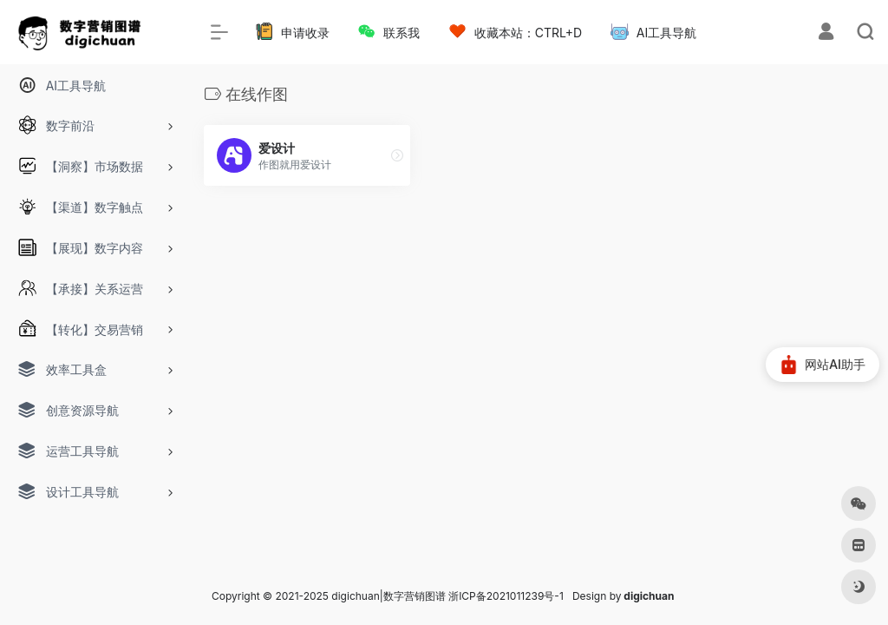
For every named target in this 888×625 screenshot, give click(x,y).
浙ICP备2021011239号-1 (506, 595)
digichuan (649, 595)
